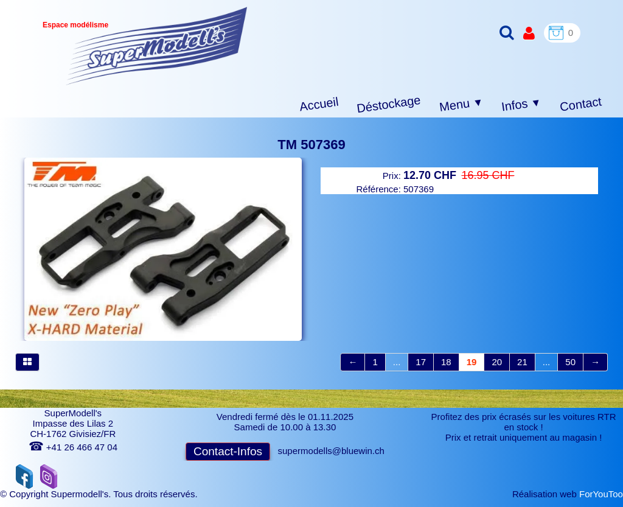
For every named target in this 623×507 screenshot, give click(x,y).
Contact (580, 103)
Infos (521, 105)
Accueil (319, 104)
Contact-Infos (227, 451)
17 (421, 362)
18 (446, 362)
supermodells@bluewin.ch (331, 451)
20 (497, 362)
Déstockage (389, 104)
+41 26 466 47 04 (73, 447)
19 (472, 362)
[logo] (156, 46)
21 (522, 362)
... (397, 362)
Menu (461, 105)
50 (570, 362)
